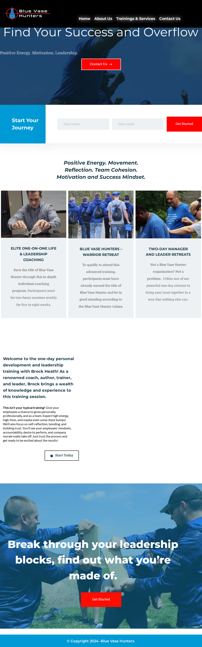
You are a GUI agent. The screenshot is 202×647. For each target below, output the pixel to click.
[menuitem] (84, 19)
